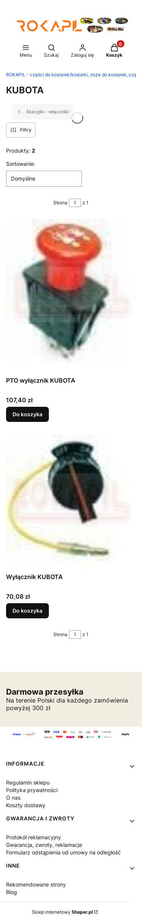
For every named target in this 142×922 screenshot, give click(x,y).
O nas (13, 797)
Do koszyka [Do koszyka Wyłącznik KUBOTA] (27, 610)
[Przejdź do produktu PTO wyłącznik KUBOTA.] (71, 296)
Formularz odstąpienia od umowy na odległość (63, 852)
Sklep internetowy (62, 912)
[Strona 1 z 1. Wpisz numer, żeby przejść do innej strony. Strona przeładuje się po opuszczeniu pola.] (75, 203)
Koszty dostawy (25, 805)
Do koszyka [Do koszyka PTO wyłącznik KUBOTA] (27, 414)
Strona (60, 202)
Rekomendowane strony (36, 884)
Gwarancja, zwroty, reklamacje (44, 845)
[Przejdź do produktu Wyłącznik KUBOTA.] (71, 502)
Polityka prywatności (32, 790)
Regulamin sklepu (28, 782)
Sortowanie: (20, 164)
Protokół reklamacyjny (33, 837)
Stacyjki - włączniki (42, 112)
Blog (11, 892)
